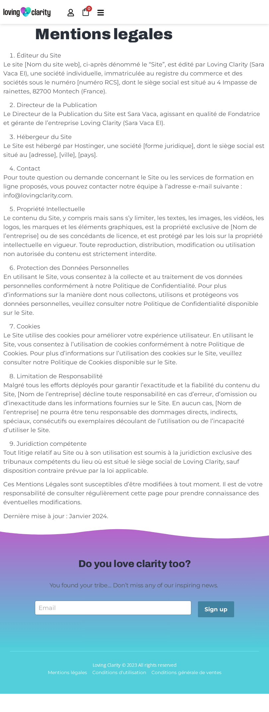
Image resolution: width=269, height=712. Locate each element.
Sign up (216, 608)
